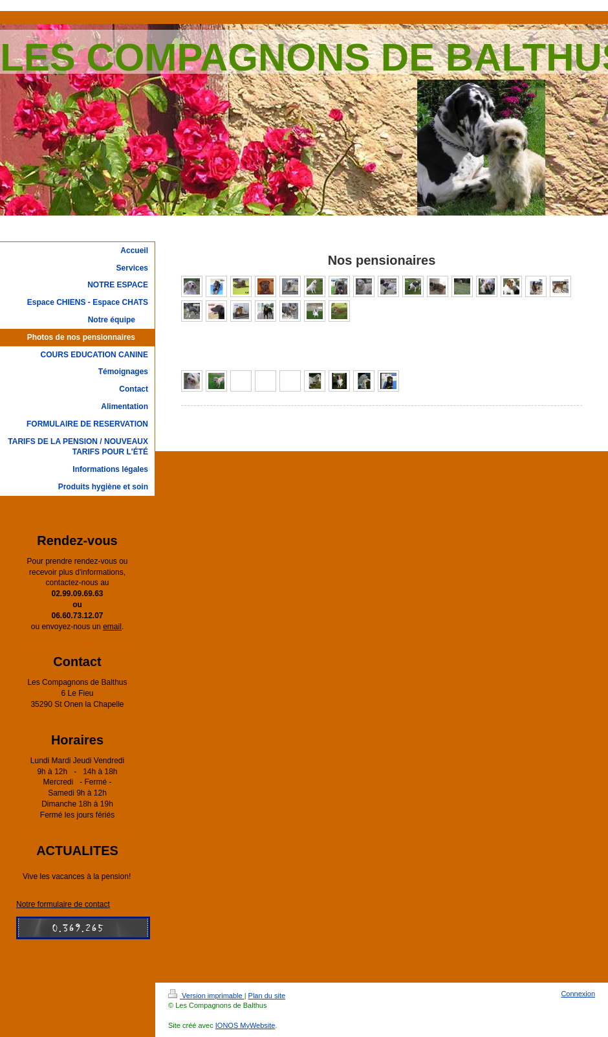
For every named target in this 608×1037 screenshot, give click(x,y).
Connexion (578, 994)
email (112, 626)
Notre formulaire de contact (63, 904)
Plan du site (266, 995)
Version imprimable (206, 995)
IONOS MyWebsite (245, 1025)
